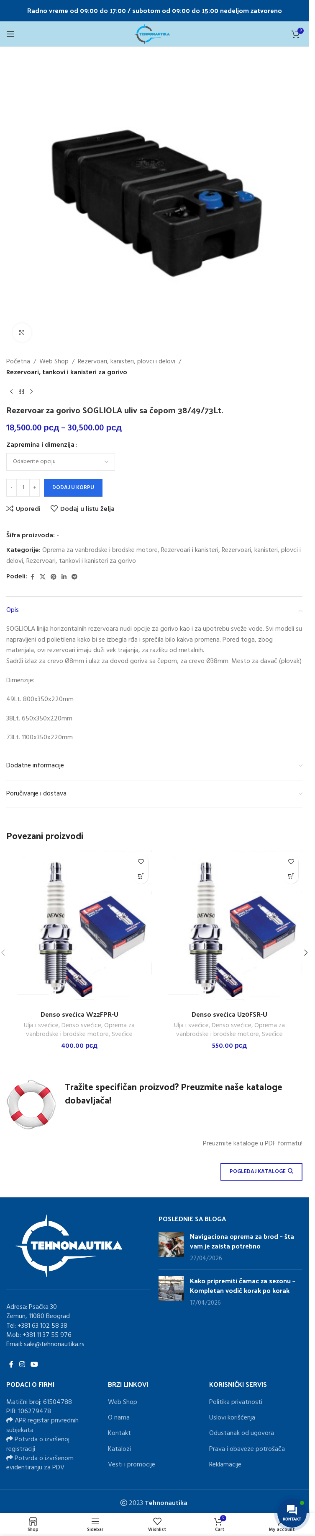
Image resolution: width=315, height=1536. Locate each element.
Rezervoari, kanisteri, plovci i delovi (126, 362)
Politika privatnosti (235, 1402)
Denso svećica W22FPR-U (79, 1014)
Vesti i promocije (131, 1464)
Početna (18, 362)
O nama (119, 1417)
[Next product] (31, 391)
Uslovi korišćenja (232, 1417)
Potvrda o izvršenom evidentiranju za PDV (40, 1463)
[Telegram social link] (74, 577)
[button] (140, 876)
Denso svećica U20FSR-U (229, 1014)
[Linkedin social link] (64, 577)
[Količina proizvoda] (23, 488)
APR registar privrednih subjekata (42, 1425)
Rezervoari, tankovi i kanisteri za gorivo (66, 373)
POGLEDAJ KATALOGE (261, 1171)
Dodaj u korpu (73, 487)
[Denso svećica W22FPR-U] (79, 928)
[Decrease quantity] (11, 488)
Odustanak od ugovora (241, 1433)
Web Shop (54, 362)
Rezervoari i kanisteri (189, 550)
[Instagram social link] (22, 1364)
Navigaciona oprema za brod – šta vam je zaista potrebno (242, 1240)
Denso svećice (81, 1026)
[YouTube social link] (34, 1364)
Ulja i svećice (41, 1026)
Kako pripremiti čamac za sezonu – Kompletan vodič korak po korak (242, 1285)
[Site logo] (154, 33)
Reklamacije (225, 1464)
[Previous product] (11, 391)
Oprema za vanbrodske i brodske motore (100, 550)
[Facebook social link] (32, 577)
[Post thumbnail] (171, 1247)
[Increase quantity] (34, 488)
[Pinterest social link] (53, 577)
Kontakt (119, 1433)
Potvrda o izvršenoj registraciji (37, 1444)
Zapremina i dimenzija (40, 445)
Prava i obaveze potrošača (247, 1449)
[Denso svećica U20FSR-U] (229, 928)
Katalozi (119, 1449)
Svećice (122, 1034)
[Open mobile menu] (10, 34)
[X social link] (42, 577)
